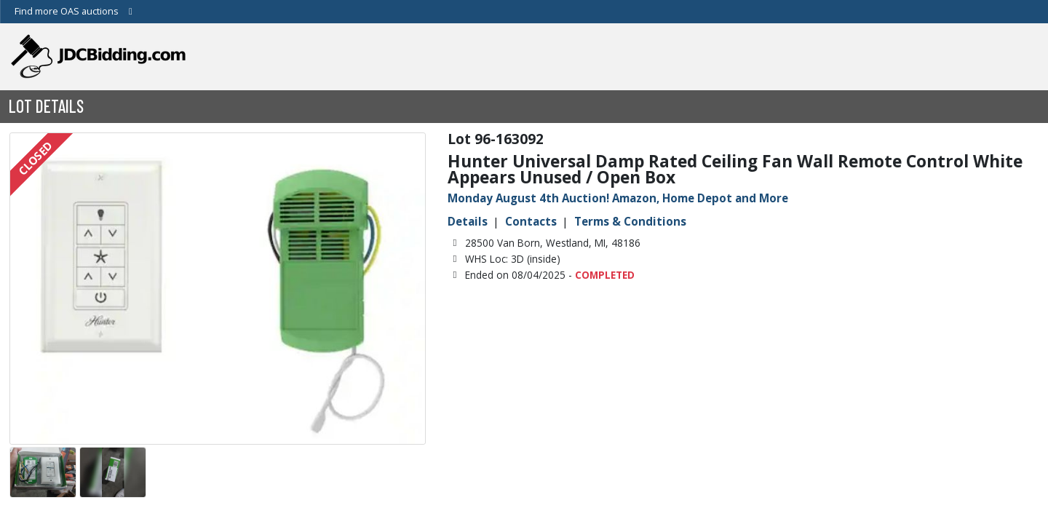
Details (468, 221)
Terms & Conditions (630, 221)
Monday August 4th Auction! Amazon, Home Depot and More (618, 198)
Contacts (531, 221)
